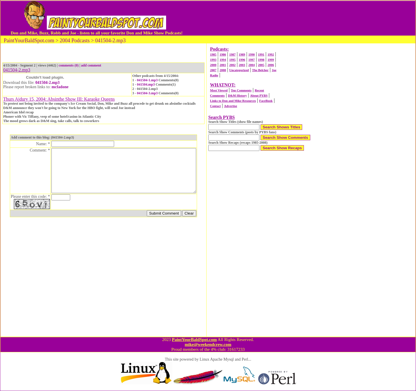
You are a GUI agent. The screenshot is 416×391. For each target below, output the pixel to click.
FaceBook (265, 100)
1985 (213, 54)
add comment (91, 65)
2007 (213, 70)
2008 (223, 70)
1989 (242, 54)
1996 (242, 59)
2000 (213, 65)
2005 (261, 65)
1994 (223, 59)
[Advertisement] (294, 18)
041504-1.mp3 (147, 80)
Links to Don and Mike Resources (233, 100)
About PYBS (259, 95)
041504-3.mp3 (147, 93)
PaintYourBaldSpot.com (194, 339)
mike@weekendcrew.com (208, 344)
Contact (215, 106)
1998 (261, 59)
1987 (232, 54)
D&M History (237, 95)
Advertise (230, 106)
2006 (271, 65)
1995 (232, 59)
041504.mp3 (146, 84)
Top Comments (241, 90)
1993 (213, 59)
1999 (271, 59)
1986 (223, 54)
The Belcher (260, 70)
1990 (251, 54)
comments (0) (69, 65)
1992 (271, 54)
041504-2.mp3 (48, 82)
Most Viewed (219, 90)
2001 (223, 65)
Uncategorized (239, 70)
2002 (232, 65)
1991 (261, 54)
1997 (251, 59)
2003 (242, 65)
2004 (251, 65)
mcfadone (60, 87)
